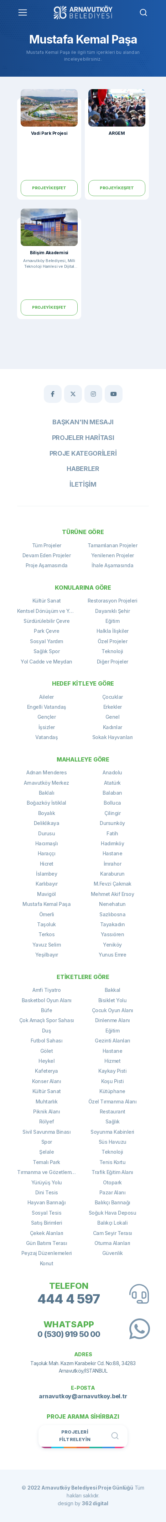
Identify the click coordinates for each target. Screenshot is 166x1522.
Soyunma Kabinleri (112, 1132)
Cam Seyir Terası (112, 1233)
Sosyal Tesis (46, 1213)
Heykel (46, 1061)
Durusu (46, 833)
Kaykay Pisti (112, 1071)
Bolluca (112, 803)
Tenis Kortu (112, 1162)
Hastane (113, 853)
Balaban (112, 793)
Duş (46, 1031)
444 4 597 (68, 1299)
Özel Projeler (113, 641)
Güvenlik (112, 1253)
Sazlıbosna (112, 914)
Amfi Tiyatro (46, 990)
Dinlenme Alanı (112, 1020)
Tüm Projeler (46, 545)
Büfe (46, 1010)
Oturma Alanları (112, 1243)
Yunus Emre (112, 955)
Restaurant (112, 1111)
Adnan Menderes (46, 772)
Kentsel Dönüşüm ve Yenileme (50, 611)
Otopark (112, 1182)
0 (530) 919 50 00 (68, 1334)
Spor (46, 1142)
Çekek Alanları (46, 1233)
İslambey (46, 874)
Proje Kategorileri (83, 453)
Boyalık (46, 813)
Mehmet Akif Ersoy (112, 894)
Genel (112, 717)
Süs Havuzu (112, 1142)
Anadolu (112, 772)
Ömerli (46, 914)
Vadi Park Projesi (49, 133)
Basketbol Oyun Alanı (47, 1000)
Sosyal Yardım (46, 641)
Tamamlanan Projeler (113, 545)
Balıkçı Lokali (112, 1223)
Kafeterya (46, 1071)
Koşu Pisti (112, 1081)
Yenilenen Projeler (112, 555)
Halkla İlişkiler (113, 631)
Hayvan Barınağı (46, 1202)
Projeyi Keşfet (49, 187)
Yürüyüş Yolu (46, 1182)
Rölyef (46, 1121)
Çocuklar (112, 697)
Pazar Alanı (112, 1192)
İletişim (83, 484)
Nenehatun (112, 904)
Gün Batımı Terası (46, 1243)
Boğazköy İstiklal (46, 803)
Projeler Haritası (83, 437)
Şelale (46, 1152)
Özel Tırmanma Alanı (112, 1101)
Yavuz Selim (46, 945)
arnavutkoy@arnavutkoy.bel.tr (83, 1396)
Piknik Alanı (46, 1111)
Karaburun (112, 874)
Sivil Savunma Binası (46, 1132)
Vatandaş (46, 737)
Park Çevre (46, 631)
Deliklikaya (46, 823)
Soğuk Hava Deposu (112, 1213)
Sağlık (112, 1121)
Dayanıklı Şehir (112, 611)
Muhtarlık (47, 1101)
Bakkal (112, 990)
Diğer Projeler (112, 661)
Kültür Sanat (46, 601)
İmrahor (112, 864)
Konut (46, 1263)
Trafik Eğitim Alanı (112, 1172)
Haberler (83, 468)
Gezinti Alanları (112, 1040)
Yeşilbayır (46, 955)
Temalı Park (46, 1162)
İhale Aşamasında (112, 565)
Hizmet (112, 1061)
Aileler (46, 697)
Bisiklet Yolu (112, 1000)
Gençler (46, 717)
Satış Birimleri (46, 1223)
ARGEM (117, 133)
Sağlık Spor (46, 651)
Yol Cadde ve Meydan (46, 661)
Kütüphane (112, 1091)
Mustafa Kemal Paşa (46, 904)
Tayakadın (112, 924)
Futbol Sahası (47, 1040)
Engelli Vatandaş (46, 707)
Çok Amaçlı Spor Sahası (46, 1020)
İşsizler (46, 727)
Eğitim (112, 621)
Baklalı (47, 793)
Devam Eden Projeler (46, 555)
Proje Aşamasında (47, 565)
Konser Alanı (46, 1081)
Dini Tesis (46, 1192)
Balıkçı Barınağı (112, 1202)
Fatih (112, 833)
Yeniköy (112, 945)
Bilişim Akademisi (49, 252)
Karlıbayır (46, 884)
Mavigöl (46, 894)
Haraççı (47, 853)
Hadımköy (112, 843)
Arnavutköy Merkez (46, 783)
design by (83, 1503)
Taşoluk (46, 924)
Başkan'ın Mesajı (82, 422)
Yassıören (112, 934)
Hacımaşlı (46, 843)
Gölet (46, 1051)
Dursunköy (112, 823)
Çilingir (112, 813)
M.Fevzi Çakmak (112, 884)
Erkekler (112, 707)
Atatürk (112, 783)
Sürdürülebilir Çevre (46, 621)
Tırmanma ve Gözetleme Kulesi (50, 1172)
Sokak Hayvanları (112, 737)
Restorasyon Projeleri (113, 601)
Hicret (46, 864)
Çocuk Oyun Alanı (112, 1010)
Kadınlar (112, 727)
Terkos (46, 934)
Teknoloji (112, 651)
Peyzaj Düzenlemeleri (46, 1253)
